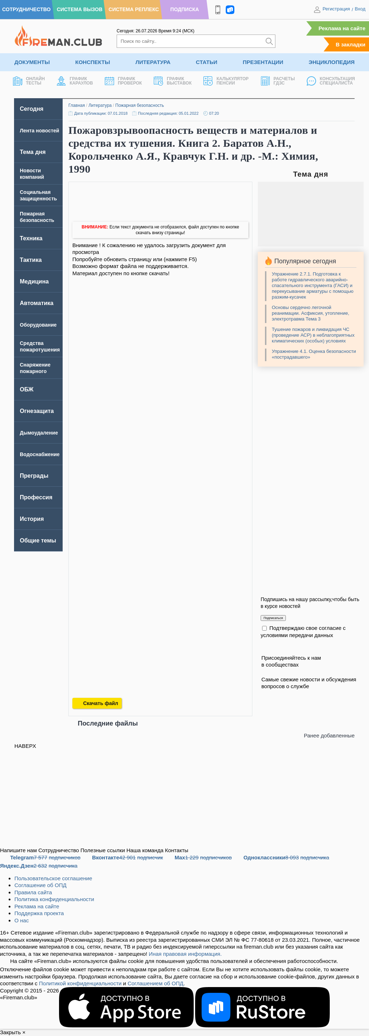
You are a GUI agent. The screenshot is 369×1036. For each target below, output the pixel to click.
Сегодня (32, 109)
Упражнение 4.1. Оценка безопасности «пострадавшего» (314, 354)
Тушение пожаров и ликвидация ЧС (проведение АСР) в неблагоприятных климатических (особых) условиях (313, 335)
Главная (76, 105)
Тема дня (33, 152)
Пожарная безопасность (139, 105)
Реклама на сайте (342, 28)
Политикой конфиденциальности (80, 983)
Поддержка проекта (39, 913)
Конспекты (92, 62)
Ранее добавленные (329, 735)
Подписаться (273, 618)
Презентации (263, 62)
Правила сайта (33, 892)
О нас (21, 920)
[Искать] (269, 41)
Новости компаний (32, 174)
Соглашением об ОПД (155, 983)
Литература (152, 62)
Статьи (206, 62)
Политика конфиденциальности (54, 899)
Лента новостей (39, 130)
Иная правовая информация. (185, 954)
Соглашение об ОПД (40, 885)
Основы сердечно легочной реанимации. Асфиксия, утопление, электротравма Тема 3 (310, 313)
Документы (32, 62)
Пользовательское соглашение (53, 878)
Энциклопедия (332, 62)
